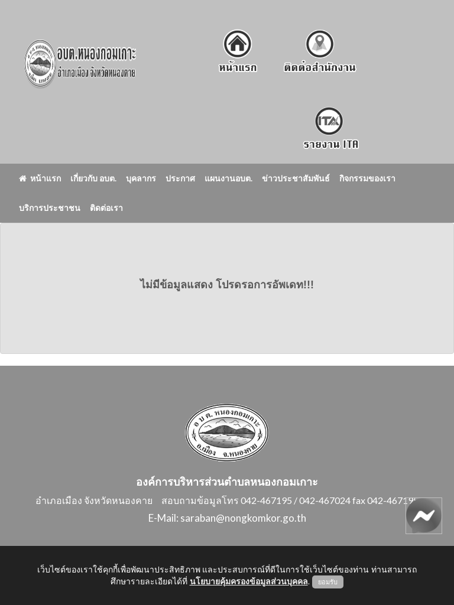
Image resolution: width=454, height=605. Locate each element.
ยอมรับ (328, 582)
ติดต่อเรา (106, 208)
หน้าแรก (40, 178)
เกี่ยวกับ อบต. (93, 178)
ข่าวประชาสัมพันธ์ (296, 178)
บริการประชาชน (49, 208)
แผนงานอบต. (228, 178)
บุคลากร (141, 178)
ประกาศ (180, 178)
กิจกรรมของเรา (367, 178)
